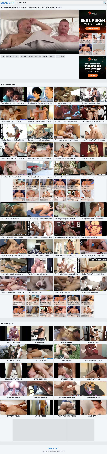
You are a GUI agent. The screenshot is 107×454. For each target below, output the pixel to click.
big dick (52, 56)
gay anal (30, 56)
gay (3, 56)
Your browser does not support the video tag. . (39, 32)
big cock (45, 56)
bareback (23, 56)
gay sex (8, 56)
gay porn (15, 56)
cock (58, 56)
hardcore (38, 56)
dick (62, 56)
